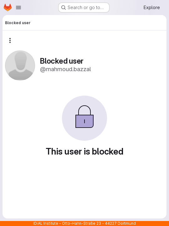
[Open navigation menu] (18, 8)
